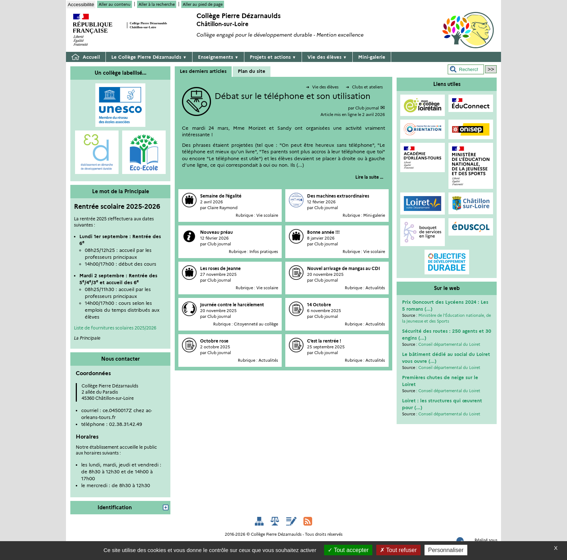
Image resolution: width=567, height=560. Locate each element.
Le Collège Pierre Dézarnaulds (149, 57)
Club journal (367, 108)
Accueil (85, 57)
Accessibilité (81, 4)
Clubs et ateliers (364, 87)
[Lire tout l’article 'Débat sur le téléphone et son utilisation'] (369, 177)
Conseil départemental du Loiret (449, 344)
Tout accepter (348, 550)
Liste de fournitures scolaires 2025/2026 (115, 328)
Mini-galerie (371, 57)
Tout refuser (398, 550)
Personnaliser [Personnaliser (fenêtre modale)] (446, 550)
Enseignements (218, 57)
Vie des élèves (327, 57)
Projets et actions (273, 57)
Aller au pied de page (203, 4)
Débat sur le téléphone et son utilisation (293, 96)
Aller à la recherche (156, 4)
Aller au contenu (115, 4)
